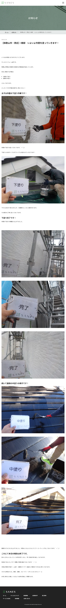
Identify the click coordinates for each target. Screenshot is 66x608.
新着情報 (26, 595)
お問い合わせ (27, 598)
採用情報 (17, 598)
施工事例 (44, 595)
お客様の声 (35, 595)
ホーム (7, 32)
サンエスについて (15, 595)
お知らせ (14, 32)
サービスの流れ (6, 598)
